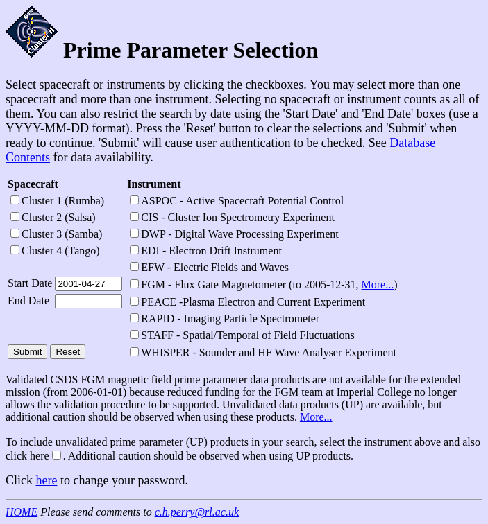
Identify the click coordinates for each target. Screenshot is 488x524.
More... (378, 284)
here (47, 480)
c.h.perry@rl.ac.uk (197, 512)
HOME (21, 512)
